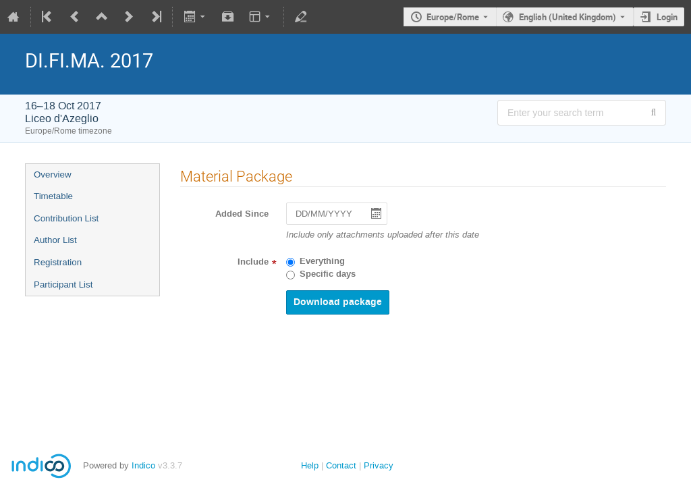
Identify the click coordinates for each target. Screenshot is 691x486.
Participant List (63, 284)
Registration (58, 262)
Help (310, 465)
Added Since (242, 214)
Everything (322, 261)
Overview (53, 174)
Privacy (378, 465)
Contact (341, 465)
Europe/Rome (452, 17)
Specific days (328, 274)
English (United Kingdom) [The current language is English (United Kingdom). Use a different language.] (567, 17)
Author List (55, 240)
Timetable (53, 196)
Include (253, 262)
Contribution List (66, 218)
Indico (143, 465)
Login (667, 17)
